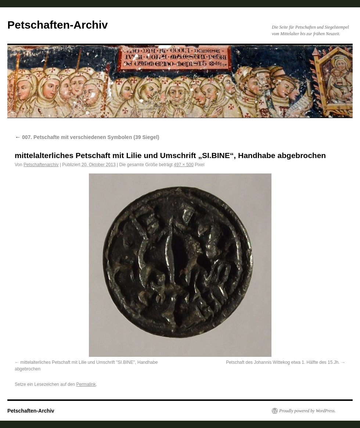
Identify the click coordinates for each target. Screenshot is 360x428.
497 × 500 (184, 164)
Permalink (86, 384)
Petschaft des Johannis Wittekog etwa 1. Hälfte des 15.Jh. (283, 362)
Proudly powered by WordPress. (307, 410)
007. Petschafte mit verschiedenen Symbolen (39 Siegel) (87, 137)
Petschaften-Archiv (57, 25)
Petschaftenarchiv (41, 164)
